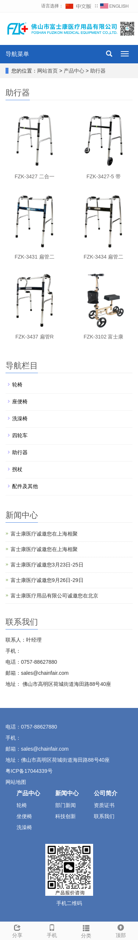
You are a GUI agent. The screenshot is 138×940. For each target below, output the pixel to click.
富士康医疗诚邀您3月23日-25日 (47, 565)
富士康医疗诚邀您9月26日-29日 (47, 580)
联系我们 (104, 816)
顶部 (120, 930)
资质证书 (104, 805)
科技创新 (65, 816)
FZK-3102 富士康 (103, 337)
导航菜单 (17, 54)
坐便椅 (24, 816)
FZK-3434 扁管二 (103, 257)
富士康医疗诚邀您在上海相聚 (44, 534)
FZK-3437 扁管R (34, 337)
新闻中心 (67, 793)
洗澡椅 (20, 418)
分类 (86, 930)
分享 (17, 930)
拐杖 (17, 469)
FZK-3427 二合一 (34, 176)
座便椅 (20, 401)
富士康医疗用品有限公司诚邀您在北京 (54, 596)
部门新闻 (65, 805)
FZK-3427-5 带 (103, 176)
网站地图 (17, 782)
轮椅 (17, 384)
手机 (52, 930)
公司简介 (105, 793)
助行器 (97, 71)
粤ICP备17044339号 (29, 771)
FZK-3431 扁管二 (34, 257)
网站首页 (47, 71)
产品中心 (75, 71)
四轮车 (20, 435)
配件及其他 (25, 486)
